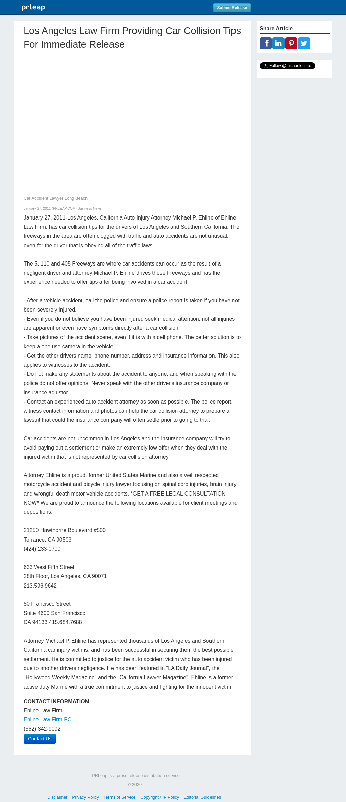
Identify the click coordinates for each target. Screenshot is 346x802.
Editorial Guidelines (202, 797)
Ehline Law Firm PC (47, 720)
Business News (90, 208)
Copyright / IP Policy (159, 797)
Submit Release (232, 7)
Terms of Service (119, 797)
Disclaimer (57, 797)
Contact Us (39, 738)
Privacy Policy (85, 797)
